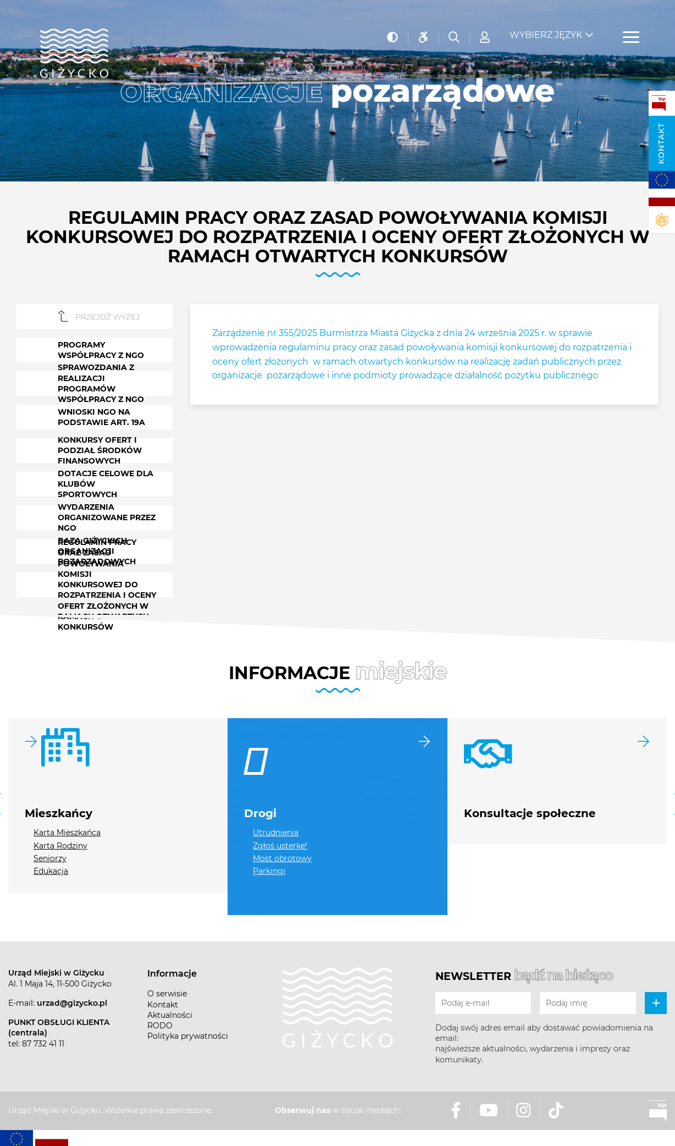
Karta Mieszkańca (67, 833)
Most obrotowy (282, 858)
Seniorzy (50, 858)
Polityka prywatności (187, 1036)
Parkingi (269, 871)
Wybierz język (546, 28)
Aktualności (169, 1015)
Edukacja (51, 871)
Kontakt (661, 143)
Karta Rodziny (60, 846)
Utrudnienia (275, 833)
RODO (160, 1026)
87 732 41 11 (43, 1044)
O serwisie (167, 994)
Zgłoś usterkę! (280, 846)
